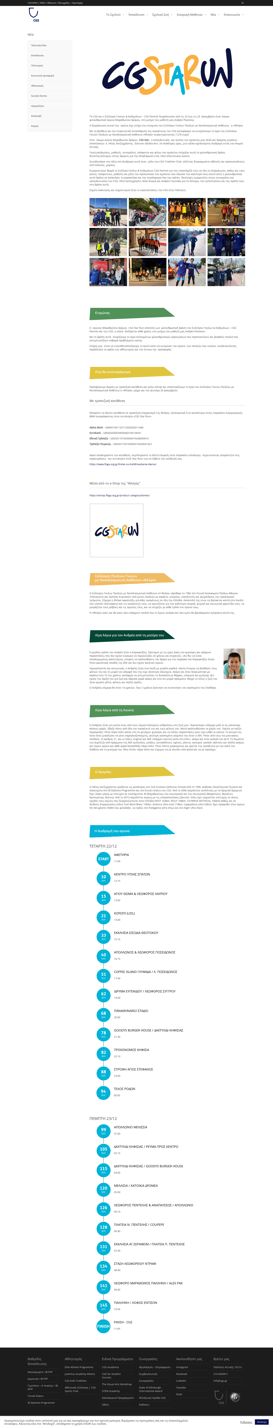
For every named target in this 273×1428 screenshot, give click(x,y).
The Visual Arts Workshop (117, 1384)
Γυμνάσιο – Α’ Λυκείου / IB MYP (43, 1387)
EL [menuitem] (243, 2)
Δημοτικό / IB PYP (38, 1378)
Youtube (181, 1387)
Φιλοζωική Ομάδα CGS (152, 1397)
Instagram (182, 1367)
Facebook (181, 1374)
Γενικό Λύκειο (35, 1396)
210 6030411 (220, 1374)
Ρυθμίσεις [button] (246, 1422)
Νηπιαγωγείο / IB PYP (40, 1372)
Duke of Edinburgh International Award (150, 1389)
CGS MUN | (33, 2)
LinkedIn (181, 1380)
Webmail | (52, 2)
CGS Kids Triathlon (76, 1380)
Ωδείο (105, 1404)
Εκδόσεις (144, 1404)
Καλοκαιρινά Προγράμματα (118, 1397)
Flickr (179, 1394)
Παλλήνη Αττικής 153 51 (227, 1367)
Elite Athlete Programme (79, 1367)
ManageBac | (65, 2)
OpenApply (77, 2)
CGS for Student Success (111, 1375)
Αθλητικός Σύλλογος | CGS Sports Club (80, 1389)
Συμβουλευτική (148, 1374)
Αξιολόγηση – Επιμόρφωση (154, 1367)
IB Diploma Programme (41, 1402)
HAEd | (43, 2)
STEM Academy (111, 1391)
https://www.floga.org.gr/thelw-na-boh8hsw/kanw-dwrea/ (122, 464)
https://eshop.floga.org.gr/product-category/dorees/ (119, 495)
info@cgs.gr (220, 1380)
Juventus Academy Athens (80, 1374)
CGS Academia (110, 1367)
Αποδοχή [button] (262, 1421)
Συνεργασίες (146, 1380)
